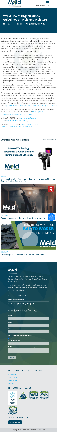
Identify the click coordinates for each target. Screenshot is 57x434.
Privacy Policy (12, 374)
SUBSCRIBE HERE (15, 422)
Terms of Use (12, 377)
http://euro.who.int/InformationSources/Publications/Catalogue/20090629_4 (31, 106)
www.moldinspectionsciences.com (20, 114)
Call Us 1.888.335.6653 (42, 5)
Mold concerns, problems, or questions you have (24, 347)
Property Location (14, 340)
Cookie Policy (12, 381)
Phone (10, 329)
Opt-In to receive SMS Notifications (20, 335)
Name (10, 315)
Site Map (11, 384)
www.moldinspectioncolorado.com (20, 127)
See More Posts (49, 140)
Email (10, 322)
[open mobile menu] (43, 2)
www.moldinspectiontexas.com (16, 120)
